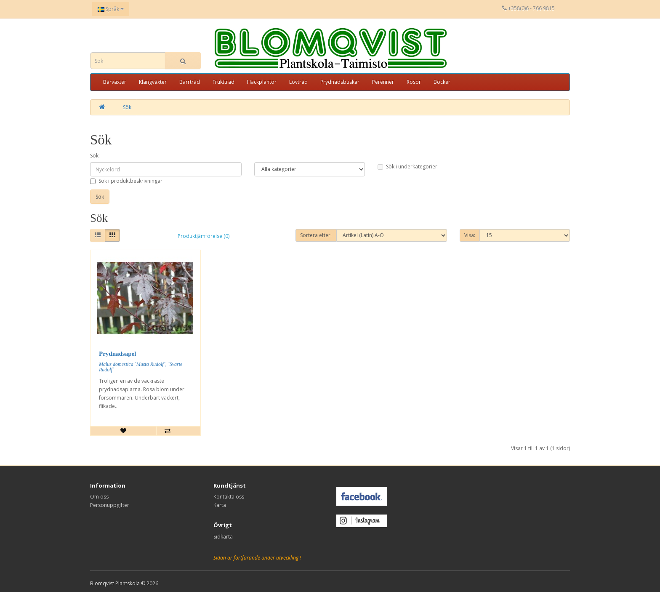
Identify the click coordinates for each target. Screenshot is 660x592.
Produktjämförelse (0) (203, 236)
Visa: (469, 235)
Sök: (95, 155)
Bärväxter (114, 81)
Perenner (383, 81)
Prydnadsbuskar (339, 81)
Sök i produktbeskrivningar (126, 180)
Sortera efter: (316, 235)
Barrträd (189, 81)
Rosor (414, 81)
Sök (127, 107)
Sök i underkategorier (407, 166)
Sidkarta (223, 536)
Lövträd (298, 81)
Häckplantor (262, 81)
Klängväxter (153, 81)
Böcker (442, 81)
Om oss (99, 496)
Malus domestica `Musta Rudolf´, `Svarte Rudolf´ (140, 367)
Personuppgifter (109, 505)
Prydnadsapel (117, 353)
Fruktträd (223, 81)
